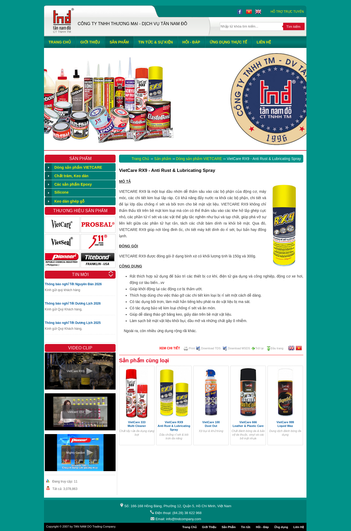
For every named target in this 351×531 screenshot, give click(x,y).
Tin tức (246, 527)
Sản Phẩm (229, 527)
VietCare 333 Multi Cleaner (137, 424)
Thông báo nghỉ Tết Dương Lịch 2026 (73, 303)
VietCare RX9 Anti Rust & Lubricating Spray (174, 426)
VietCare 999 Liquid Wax (285, 424)
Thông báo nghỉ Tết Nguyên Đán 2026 (73, 284)
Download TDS (208, 348)
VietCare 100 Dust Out (211, 424)
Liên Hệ (298, 527)
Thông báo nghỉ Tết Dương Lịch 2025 (73, 323)
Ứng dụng (281, 527)
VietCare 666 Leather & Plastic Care (248, 424)
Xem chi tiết (169, 348)
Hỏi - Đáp (262, 527)
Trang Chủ (140, 159)
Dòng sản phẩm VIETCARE (199, 159)
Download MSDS (236, 348)
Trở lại (257, 348)
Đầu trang (274, 348)
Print (189, 348)
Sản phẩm (162, 159)
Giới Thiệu (209, 527)
